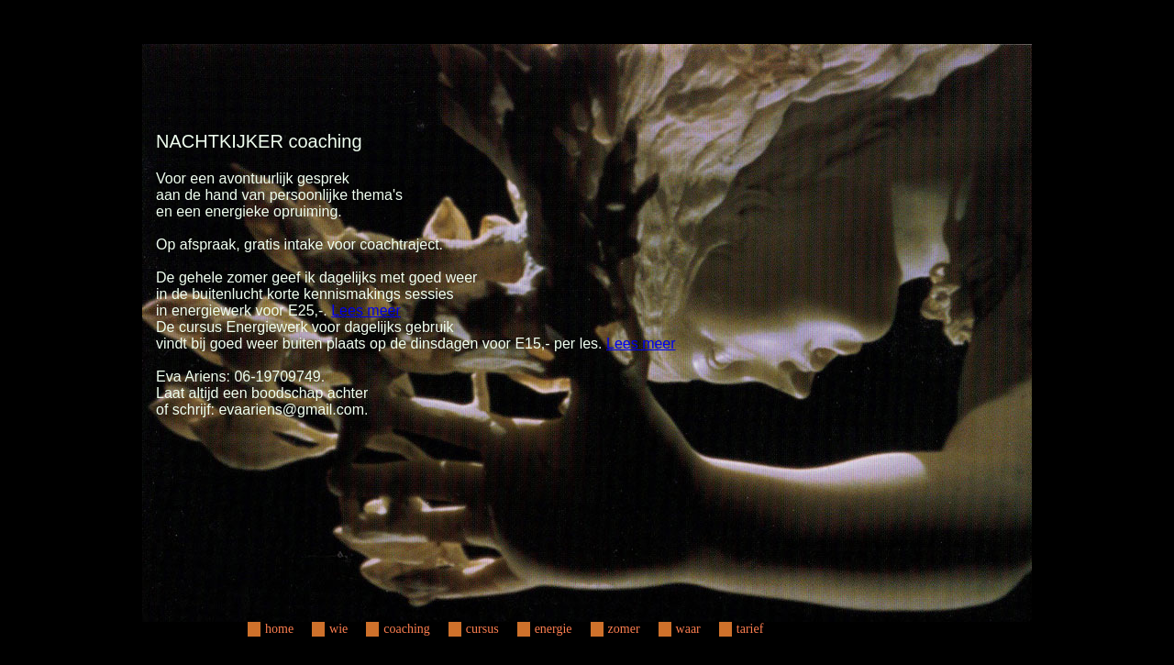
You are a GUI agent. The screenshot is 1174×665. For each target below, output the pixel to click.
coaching (406, 629)
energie (553, 629)
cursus (482, 629)
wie (338, 629)
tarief (750, 629)
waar (688, 629)
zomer (624, 629)
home (279, 629)
